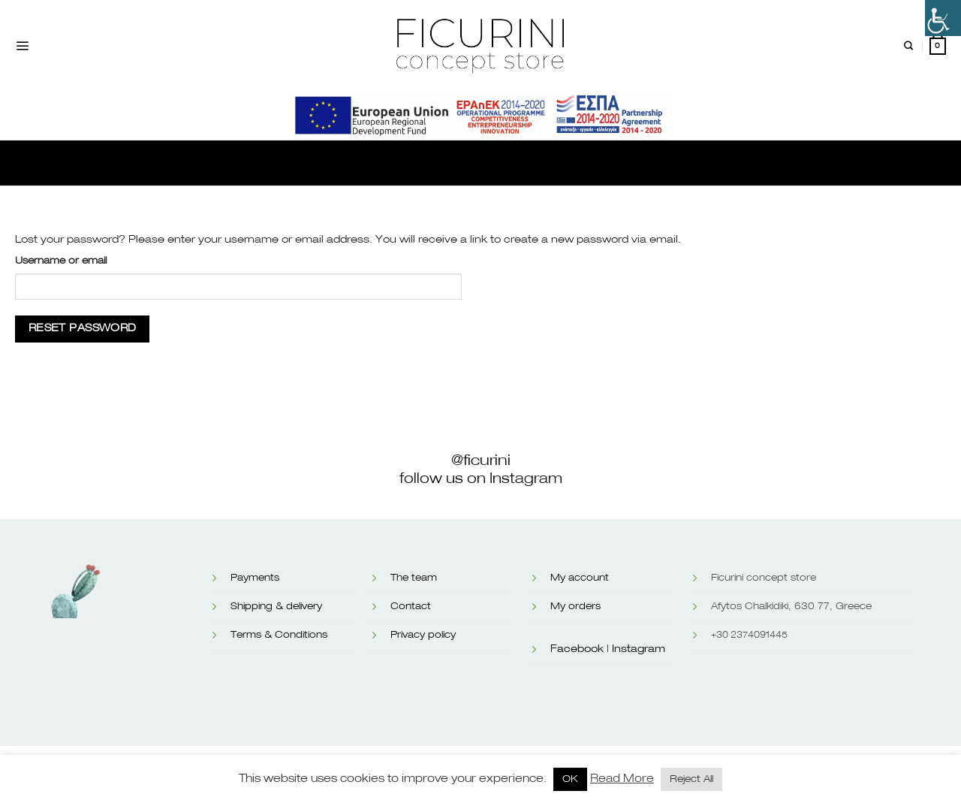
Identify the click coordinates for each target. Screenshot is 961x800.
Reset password (83, 328)
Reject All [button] (691, 779)
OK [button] (570, 779)
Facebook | (579, 649)
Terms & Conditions (278, 635)
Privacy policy (423, 635)
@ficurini (481, 460)
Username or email (61, 261)
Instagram (638, 649)
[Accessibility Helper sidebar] (943, 18)
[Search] (908, 46)
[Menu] (22, 46)
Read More (622, 778)
